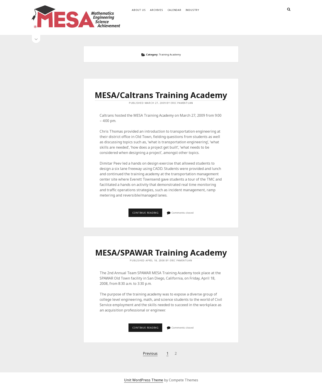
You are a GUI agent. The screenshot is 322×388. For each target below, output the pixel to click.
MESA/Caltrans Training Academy (161, 95)
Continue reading (147, 214)
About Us (139, 10)
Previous (150, 353)
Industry (192, 10)
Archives (156, 10)
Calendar (174, 10)
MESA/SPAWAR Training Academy (161, 252)
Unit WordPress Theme (143, 380)
